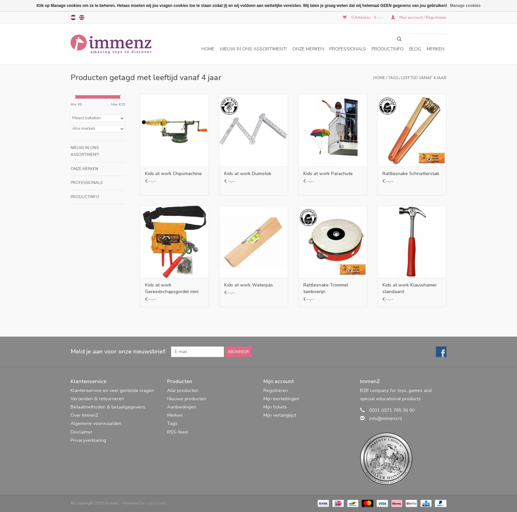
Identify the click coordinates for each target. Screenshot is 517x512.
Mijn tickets (275, 407)
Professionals (347, 49)
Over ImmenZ (84, 415)
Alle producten (182, 390)
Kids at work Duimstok (247, 173)
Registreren (275, 390)
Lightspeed (156, 503)
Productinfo (388, 49)
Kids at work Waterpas (248, 285)
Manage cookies (465, 5)
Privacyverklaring (88, 440)
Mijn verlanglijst (279, 415)
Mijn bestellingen (281, 399)
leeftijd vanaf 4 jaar (423, 77)
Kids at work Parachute (328, 173)
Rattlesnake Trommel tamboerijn (325, 288)
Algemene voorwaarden (96, 423)
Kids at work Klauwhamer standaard (409, 288)
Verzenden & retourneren (97, 399)
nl (73, 17)
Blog (415, 49)
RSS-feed (177, 432)
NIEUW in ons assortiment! (253, 49)
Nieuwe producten (186, 399)
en (81, 17)
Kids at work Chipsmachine (173, 173)
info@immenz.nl (385, 418)
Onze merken (308, 49)
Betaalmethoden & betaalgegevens (108, 407)
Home (208, 49)
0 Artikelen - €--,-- (363, 17)
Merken (435, 49)
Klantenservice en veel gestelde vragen (112, 390)
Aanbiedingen (181, 407)
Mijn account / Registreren (418, 17)
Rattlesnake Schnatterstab (410, 173)
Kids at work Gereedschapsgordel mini (171, 288)
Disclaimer (81, 432)
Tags (393, 77)
